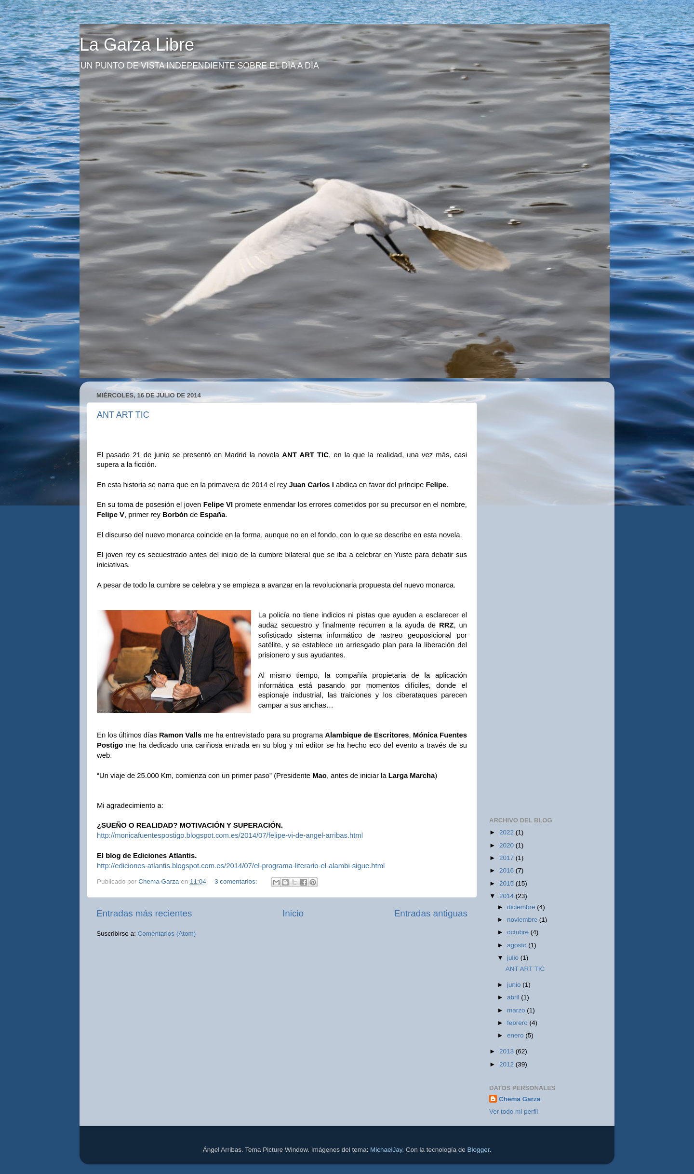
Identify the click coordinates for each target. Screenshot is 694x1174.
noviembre (523, 919)
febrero (518, 1022)
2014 (507, 896)
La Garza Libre (137, 45)
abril (514, 997)
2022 (507, 832)
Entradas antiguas (430, 913)
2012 (507, 1064)
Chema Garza (519, 1099)
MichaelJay (386, 1149)
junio (514, 984)
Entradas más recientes (144, 913)
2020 (507, 845)
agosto (517, 945)
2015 (507, 883)
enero (516, 1035)
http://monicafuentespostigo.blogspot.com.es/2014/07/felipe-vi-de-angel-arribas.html (230, 835)
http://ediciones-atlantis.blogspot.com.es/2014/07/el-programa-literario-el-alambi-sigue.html (241, 866)
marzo (517, 1010)
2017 (507, 857)
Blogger (478, 1149)
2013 (507, 1051)
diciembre (522, 907)
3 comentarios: (236, 881)
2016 (507, 870)
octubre (519, 932)
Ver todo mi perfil (513, 1111)
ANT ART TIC (123, 415)
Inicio (293, 913)
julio (513, 957)
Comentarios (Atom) (167, 933)
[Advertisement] (561, 449)
